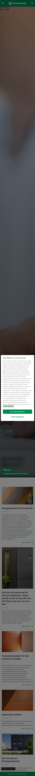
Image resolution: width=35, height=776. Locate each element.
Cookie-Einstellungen (17, 416)
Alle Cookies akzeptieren (17, 411)
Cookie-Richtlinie (8, 406)
